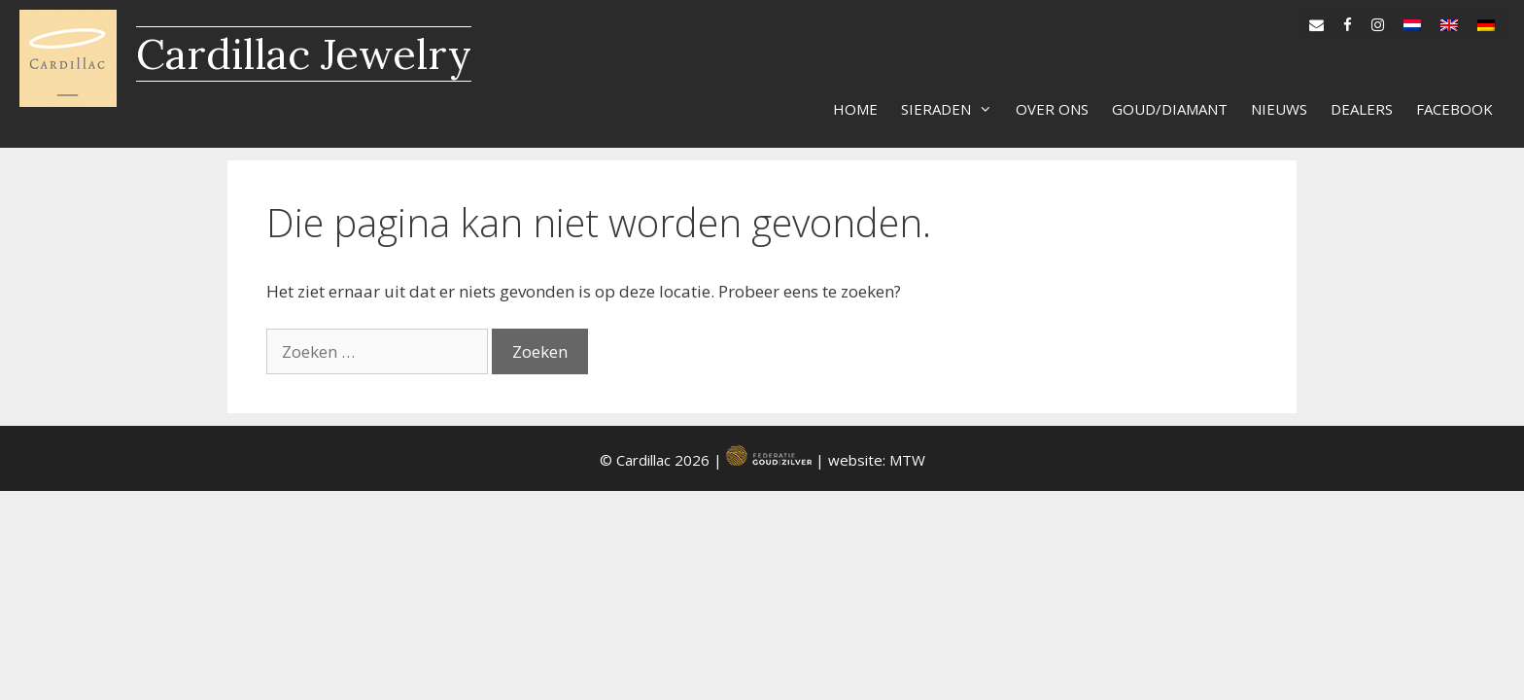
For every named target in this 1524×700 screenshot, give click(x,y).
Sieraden (952, 109)
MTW (907, 460)
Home (855, 109)
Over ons (1052, 109)
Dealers (1362, 109)
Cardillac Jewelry (303, 54)
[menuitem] (1412, 20)
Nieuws (1279, 109)
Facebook (1454, 109)
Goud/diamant (1170, 109)
